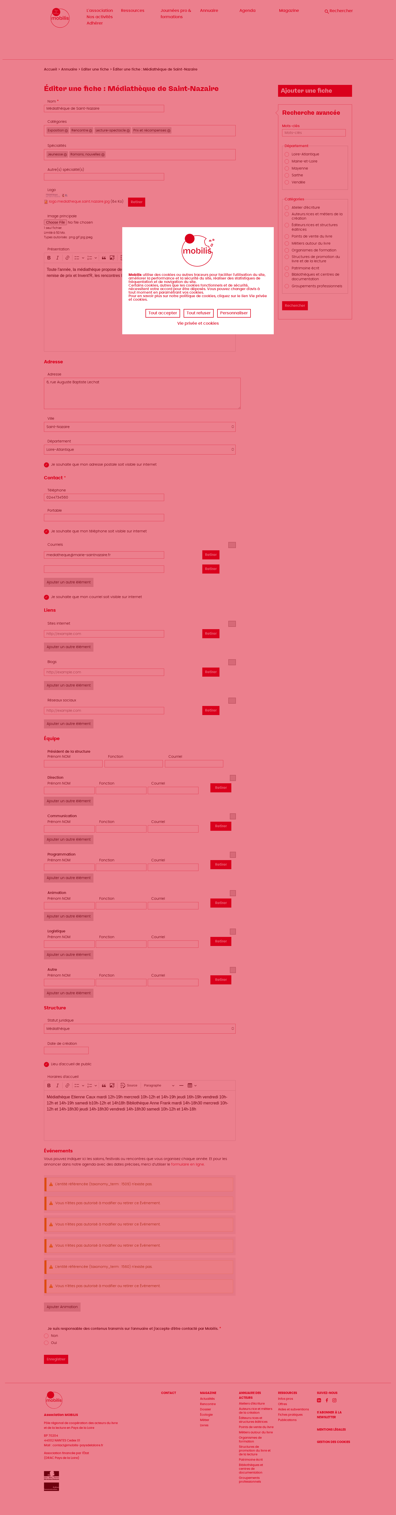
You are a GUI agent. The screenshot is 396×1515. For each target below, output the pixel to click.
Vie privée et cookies (198, 323)
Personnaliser (234, 313)
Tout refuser (199, 313)
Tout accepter (162, 313)
